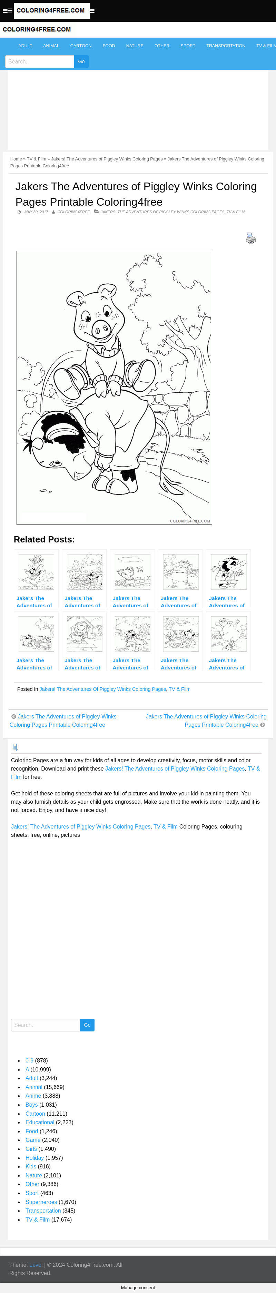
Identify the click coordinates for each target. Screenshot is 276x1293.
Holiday (35, 1158)
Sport (188, 45)
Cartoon (81, 45)
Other (162, 45)
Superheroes (41, 1202)
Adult (25, 45)
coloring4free (73, 212)
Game (33, 1140)
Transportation (225, 45)
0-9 (29, 1061)
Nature (135, 45)
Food (109, 45)
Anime (33, 1096)
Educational (40, 1122)
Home (16, 158)
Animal (51, 45)
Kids (31, 1166)
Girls (31, 1149)
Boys (32, 1105)
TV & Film (36, 158)
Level (35, 1265)
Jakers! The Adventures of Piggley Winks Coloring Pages (106, 158)
